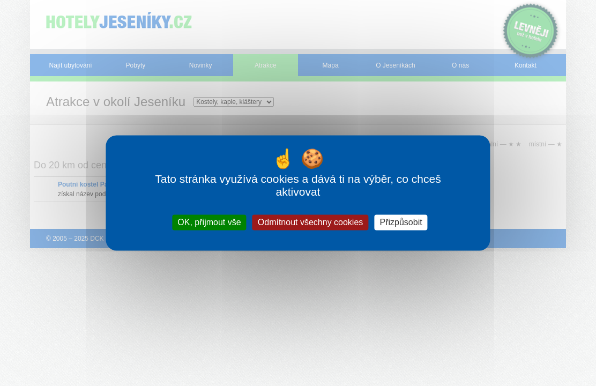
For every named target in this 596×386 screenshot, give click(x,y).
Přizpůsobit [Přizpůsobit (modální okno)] (401, 222)
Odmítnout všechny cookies (310, 222)
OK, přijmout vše (209, 222)
